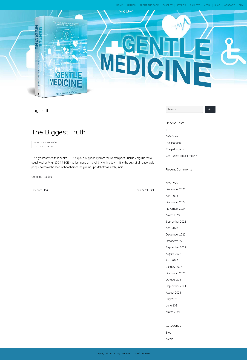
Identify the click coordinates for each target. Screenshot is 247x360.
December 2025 (176, 189)
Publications (173, 143)
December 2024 (176, 202)
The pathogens (175, 149)
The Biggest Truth (59, 132)
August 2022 (173, 253)
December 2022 (176, 234)
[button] (4, 55)
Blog (45, 190)
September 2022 (176, 247)
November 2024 (175, 208)
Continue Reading (42, 176)
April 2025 (172, 195)
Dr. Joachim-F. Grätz (47, 142)
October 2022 (174, 241)
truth (152, 190)
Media (169, 339)
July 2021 (172, 299)
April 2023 (172, 228)
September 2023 (176, 221)
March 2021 (173, 312)
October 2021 (174, 279)
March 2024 (173, 215)
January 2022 (174, 266)
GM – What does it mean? (181, 155)
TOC (168, 130)
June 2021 (172, 305)
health (145, 190)
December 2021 (176, 273)
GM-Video (172, 136)
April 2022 (172, 260)
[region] (123, 55)
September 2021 (176, 286)
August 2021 (173, 292)
